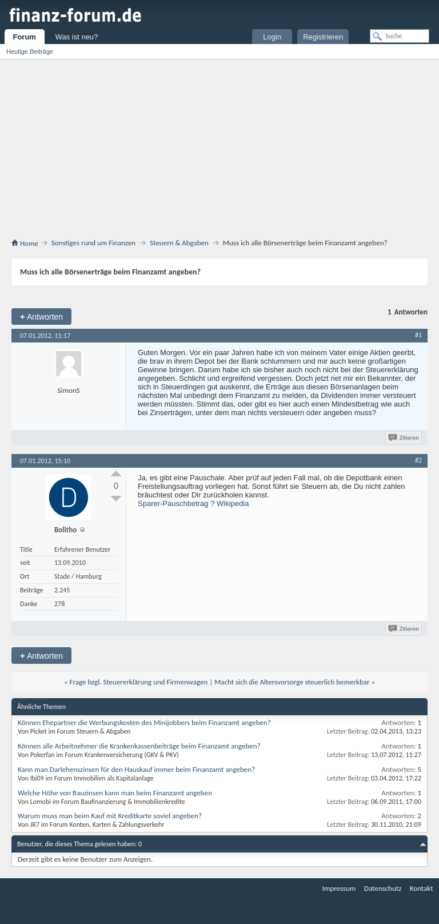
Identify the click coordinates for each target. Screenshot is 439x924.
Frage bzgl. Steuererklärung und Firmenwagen (139, 682)
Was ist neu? (76, 37)
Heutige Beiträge (29, 51)
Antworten (41, 316)
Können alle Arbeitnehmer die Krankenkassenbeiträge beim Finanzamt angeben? (139, 746)
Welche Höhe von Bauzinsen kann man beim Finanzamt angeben (115, 792)
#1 (418, 335)
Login (272, 37)
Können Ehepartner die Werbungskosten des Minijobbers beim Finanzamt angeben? (144, 722)
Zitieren (404, 437)
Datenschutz (382, 888)
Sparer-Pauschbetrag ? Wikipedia (193, 503)
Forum (24, 37)
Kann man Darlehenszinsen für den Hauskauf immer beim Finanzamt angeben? (136, 769)
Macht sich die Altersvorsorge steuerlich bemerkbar (291, 682)
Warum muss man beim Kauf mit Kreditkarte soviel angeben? (110, 815)
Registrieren (323, 37)
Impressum (339, 888)
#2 (418, 460)
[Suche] (399, 36)
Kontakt (421, 888)
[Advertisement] (219, 151)
